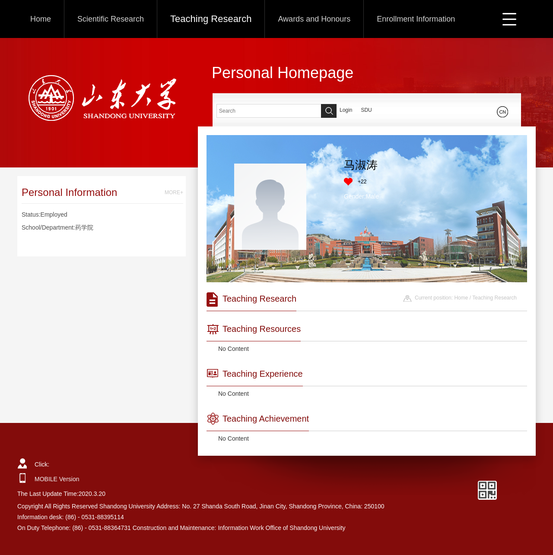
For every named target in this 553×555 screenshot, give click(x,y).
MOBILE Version (57, 479)
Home (40, 19)
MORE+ (174, 192)
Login (346, 110)
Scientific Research (110, 19)
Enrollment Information (416, 19)
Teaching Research (210, 18)
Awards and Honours (314, 19)
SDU (366, 110)
